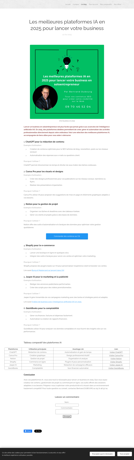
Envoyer (67, 416)
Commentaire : (67, 408)
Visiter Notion (116, 358)
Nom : (67, 402)
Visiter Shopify (116, 362)
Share (28, 431)
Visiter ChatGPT (116, 352)
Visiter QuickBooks (116, 368)
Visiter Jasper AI (116, 365)
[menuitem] (56, 4)
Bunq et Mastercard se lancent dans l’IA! (48, 270)
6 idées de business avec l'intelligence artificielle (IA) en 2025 (56, 302)
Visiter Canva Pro (116, 355)
